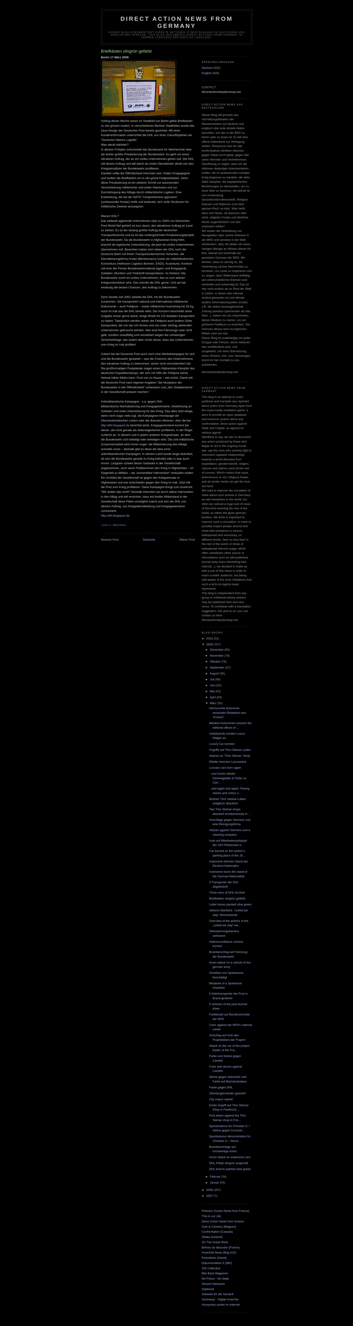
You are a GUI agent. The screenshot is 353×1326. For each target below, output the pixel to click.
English (207, 73)
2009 (210, 644)
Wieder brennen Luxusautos (227, 761)
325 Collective (211, 1268)
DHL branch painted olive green (230, 1169)
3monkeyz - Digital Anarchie (220, 1299)
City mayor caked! (221, 1099)
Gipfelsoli (208, 1289)
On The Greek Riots (215, 1242)
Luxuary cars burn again (225, 767)
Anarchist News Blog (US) (219, 1252)
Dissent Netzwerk (213, 1284)
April (213, 697)
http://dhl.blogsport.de (115, 425)
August (215, 673)
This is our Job (211, 1216)
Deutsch (119, 525)
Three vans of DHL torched (227, 892)
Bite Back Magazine (215, 1273)
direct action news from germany (176, 22)
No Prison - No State (215, 1278)
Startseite (149, 539)
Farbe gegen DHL (221, 1087)
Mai (213, 691)
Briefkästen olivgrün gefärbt (227, 898)
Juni (213, 685)
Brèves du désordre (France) (221, 1247)
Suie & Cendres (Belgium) (219, 1226)
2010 (210, 638)
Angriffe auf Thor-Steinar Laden (230, 750)
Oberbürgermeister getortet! (227, 1093)
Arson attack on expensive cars (229, 1157)
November (217, 655)
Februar (215, 1176)
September (217, 667)
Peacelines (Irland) (214, 1257)
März (213, 703)
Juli (212, 679)
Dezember (217, 649)
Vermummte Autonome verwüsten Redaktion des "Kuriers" (227, 712)
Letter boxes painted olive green (230, 904)
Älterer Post (187, 539)
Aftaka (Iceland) (212, 1237)
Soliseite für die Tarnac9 (218, 1294)
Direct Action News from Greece (223, 1221)
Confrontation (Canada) (217, 1231)
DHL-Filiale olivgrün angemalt (228, 1163)
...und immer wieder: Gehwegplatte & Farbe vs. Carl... (228, 778)
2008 (210, 1190)
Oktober (215, 661)
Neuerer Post (110, 539)
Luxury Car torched (221, 744)
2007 (210, 1195)
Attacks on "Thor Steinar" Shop (229, 755)
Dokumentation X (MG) (217, 1263)
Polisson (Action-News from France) (225, 1211)
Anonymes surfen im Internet (221, 1304)
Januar (215, 1182)
